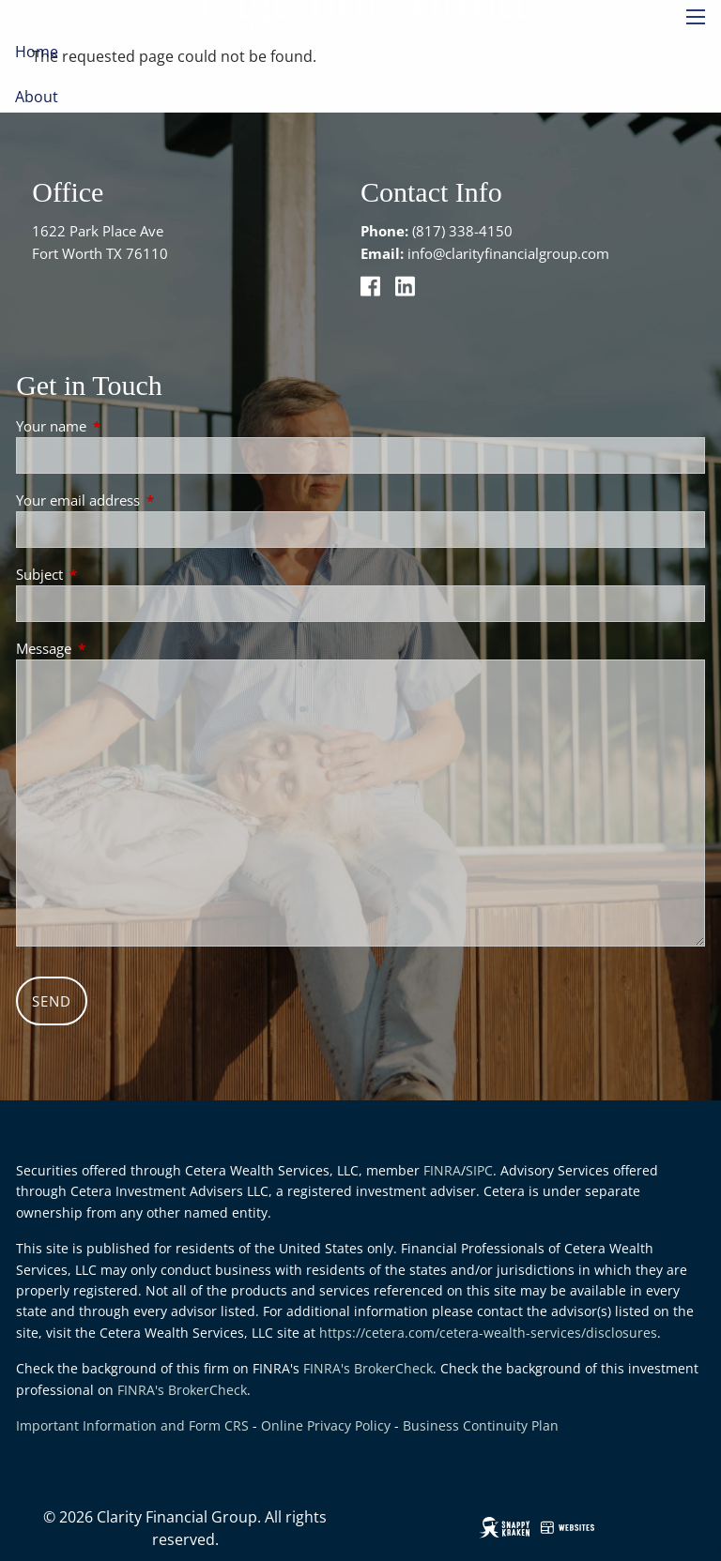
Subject (109, 574)
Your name (120, 426)
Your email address (147, 500)
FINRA (442, 1170)
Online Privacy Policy (326, 1425)
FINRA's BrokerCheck (368, 1368)
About (36, 96)
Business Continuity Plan (481, 1425)
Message (113, 648)
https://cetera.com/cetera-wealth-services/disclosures (488, 1332)
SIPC (479, 1170)
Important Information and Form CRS (132, 1425)
